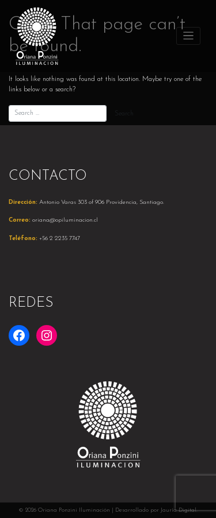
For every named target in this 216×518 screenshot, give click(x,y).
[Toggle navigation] (188, 36)
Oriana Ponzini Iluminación (74, 510)
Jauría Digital (178, 510)
